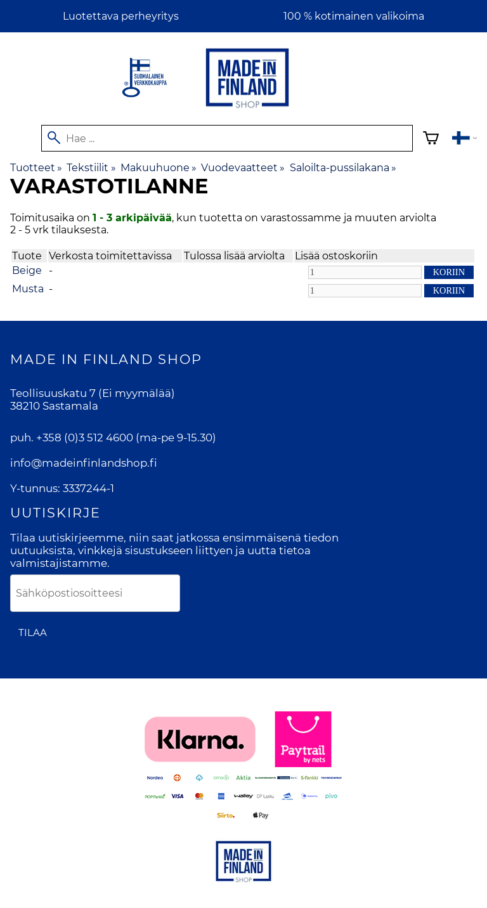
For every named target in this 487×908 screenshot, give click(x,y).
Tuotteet (36, 168)
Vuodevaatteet (243, 168)
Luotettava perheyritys (121, 16)
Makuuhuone (158, 168)
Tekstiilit (91, 168)
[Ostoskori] (431, 140)
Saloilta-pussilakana (343, 168)
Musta (28, 289)
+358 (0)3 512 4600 (84, 437)
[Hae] (227, 138)
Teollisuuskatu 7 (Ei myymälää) (92, 393)
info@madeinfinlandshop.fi (83, 463)
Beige (27, 270)
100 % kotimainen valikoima (353, 16)
